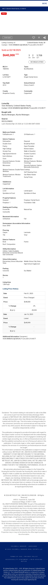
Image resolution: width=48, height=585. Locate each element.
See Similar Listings (36, 62)
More (44, 3)
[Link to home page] (2, 4)
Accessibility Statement (17, 559)
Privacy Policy (31, 556)
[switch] (33, 37)
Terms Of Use (16, 556)
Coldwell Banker (18, 546)
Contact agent (7, 37)
